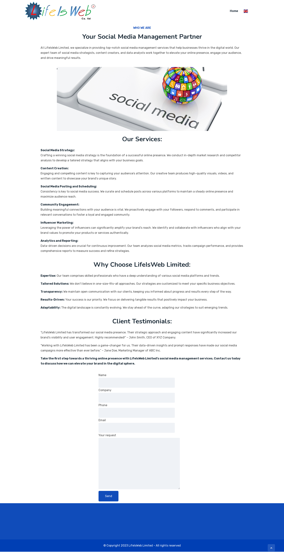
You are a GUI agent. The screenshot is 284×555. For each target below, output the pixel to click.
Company (137, 399)
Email (137, 429)
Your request (139, 465)
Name (137, 384)
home (234, 11)
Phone (137, 414)
